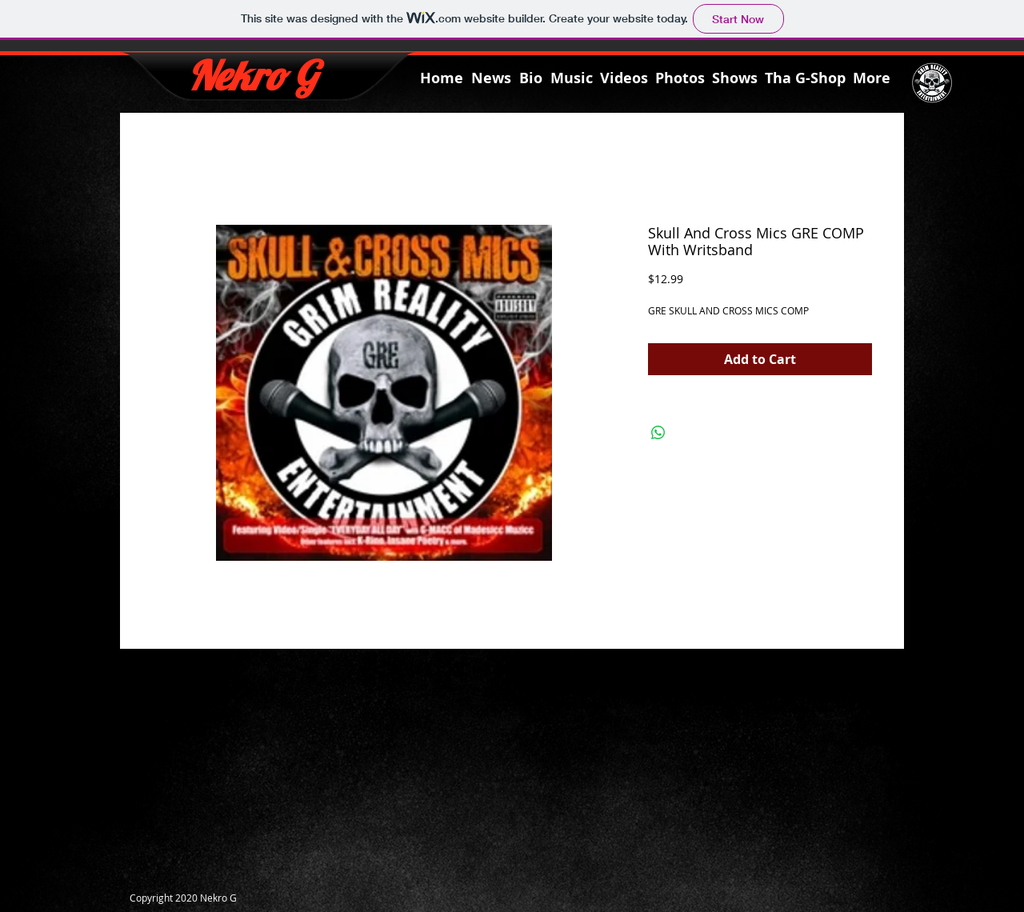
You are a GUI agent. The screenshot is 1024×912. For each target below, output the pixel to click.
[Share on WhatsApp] (658, 432)
